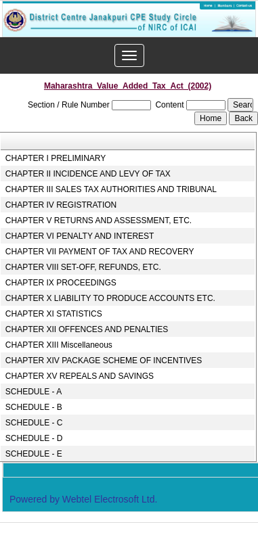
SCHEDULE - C (34, 422)
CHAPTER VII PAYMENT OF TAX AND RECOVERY (99, 251)
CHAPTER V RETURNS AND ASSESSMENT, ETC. (98, 220)
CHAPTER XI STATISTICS (53, 314)
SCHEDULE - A (33, 391)
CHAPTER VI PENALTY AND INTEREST (79, 236)
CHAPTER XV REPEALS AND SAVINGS (79, 376)
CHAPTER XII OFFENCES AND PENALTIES (87, 329)
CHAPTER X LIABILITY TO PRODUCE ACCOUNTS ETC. (110, 298)
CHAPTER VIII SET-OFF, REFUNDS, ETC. (83, 267)
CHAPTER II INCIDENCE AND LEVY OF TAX (88, 174)
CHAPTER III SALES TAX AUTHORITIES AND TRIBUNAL (111, 189)
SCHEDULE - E (33, 454)
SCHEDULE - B (33, 407)
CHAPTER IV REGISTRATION (60, 205)
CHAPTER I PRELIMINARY (55, 158)
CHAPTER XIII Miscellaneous (58, 345)
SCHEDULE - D (34, 438)
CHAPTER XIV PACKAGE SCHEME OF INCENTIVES (103, 360)
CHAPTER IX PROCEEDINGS (60, 282)
